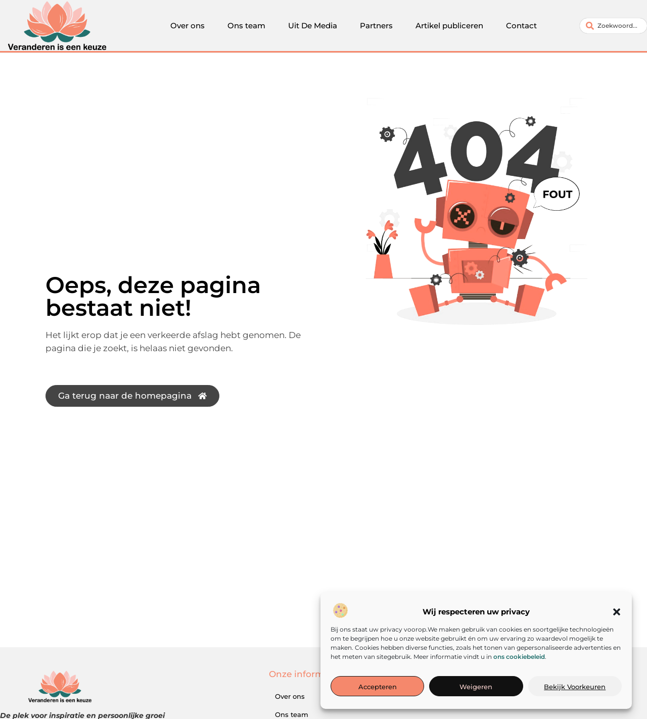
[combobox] (613, 25)
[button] (617, 613)
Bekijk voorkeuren (575, 688)
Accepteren (377, 688)
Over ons (187, 25)
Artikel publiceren (449, 25)
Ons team (246, 25)
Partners (376, 25)
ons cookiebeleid (519, 657)
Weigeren (475, 688)
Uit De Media (312, 25)
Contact (521, 25)
